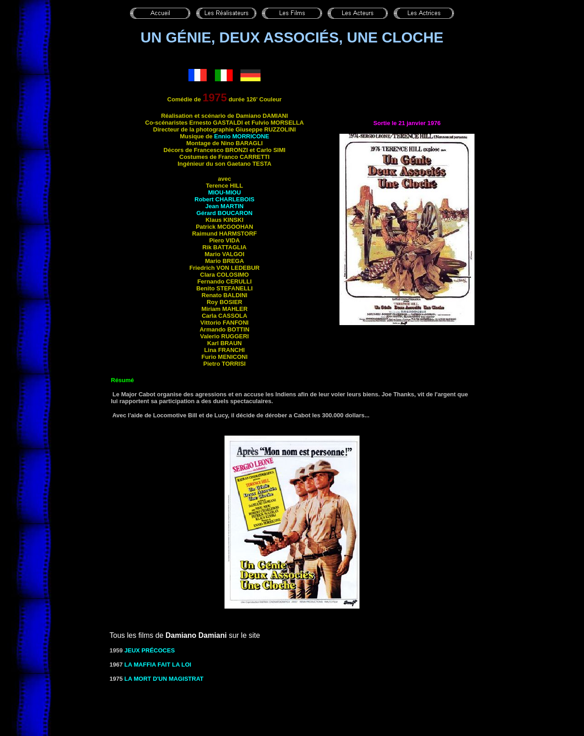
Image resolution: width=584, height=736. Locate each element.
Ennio (241, 136)
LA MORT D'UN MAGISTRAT (164, 678)
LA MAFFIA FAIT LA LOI (158, 664)
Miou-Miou (224, 192)
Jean (224, 206)
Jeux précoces (150, 650)
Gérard (225, 213)
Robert (224, 199)
